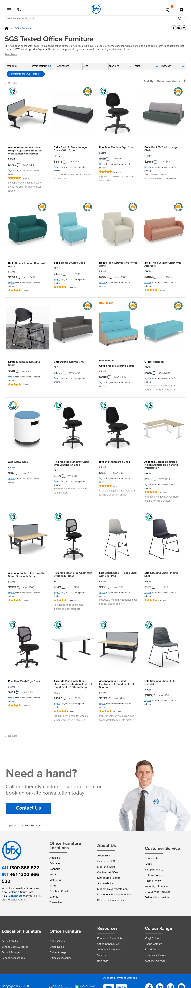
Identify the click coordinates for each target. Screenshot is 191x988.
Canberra (54, 869)
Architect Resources (109, 949)
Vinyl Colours (153, 938)
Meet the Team (106, 867)
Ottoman (154, 361)
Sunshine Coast (58, 891)
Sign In (11, 170)
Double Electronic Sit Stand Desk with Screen (26, 575)
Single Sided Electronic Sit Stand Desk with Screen (117, 684)
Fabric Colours (153, 944)
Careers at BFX (106, 861)
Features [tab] (114, 66)
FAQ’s (148, 864)
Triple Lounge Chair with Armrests (162, 264)
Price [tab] (137, 66)
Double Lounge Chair (69, 361)
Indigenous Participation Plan (114, 894)
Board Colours (153, 949)
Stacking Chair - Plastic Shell (161, 574)
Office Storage (57, 952)
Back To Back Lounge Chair (160, 149)
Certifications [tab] (41, 66)
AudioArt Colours (155, 961)
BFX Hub (102, 961)
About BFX (103, 855)
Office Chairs (57, 941)
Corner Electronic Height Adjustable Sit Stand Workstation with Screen (25, 150)
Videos (101, 955)
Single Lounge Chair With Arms (118, 264)
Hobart (53, 874)
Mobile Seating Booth (116, 365)
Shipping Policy (154, 869)
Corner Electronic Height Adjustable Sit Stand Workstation (161, 464)
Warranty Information (157, 886)
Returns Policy (153, 875)
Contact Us (28, 808)
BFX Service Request (157, 892)
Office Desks (56, 947)
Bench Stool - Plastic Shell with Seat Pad (118, 574)
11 (26, 706)
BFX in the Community (110, 900)
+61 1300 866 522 (20, 878)
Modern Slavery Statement (113, 889)
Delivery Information (157, 897)
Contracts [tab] (63, 66)
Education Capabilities (110, 938)
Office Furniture (23, 28)
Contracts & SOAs (107, 872)
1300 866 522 (24, 867)
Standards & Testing (108, 878)
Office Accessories (60, 958)
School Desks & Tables (15, 947)
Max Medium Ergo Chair (116, 147)
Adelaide (54, 858)
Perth (52, 885)
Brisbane (54, 863)
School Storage (11, 952)
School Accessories (13, 958)
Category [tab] (12, 66)
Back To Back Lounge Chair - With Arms (70, 149)
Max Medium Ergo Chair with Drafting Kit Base (71, 463)
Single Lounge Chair (69, 262)
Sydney (53, 897)
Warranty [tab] (166, 66)
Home (6, 28)
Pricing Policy (153, 881)
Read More (11, 54)
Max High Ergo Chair (114, 461)
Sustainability (105, 883)
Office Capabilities (108, 944)
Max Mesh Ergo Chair (24, 681)
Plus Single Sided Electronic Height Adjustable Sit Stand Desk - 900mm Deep (73, 684)
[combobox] (95, 18)
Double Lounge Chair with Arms (27, 265)
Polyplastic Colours (156, 955)
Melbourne (55, 880)
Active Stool (18, 461)
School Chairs (10, 941)
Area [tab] (85, 66)
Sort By (149, 81)
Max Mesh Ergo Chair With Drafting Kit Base (73, 574)
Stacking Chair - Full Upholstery (159, 683)
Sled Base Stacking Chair (24, 363)
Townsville (55, 902)
